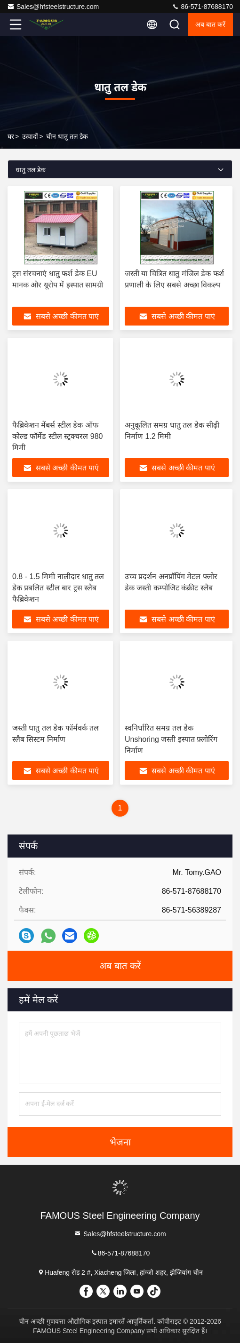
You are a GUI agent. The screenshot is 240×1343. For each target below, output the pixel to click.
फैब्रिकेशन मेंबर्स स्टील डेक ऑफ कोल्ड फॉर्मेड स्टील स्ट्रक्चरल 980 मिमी (57, 436)
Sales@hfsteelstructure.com (53, 6)
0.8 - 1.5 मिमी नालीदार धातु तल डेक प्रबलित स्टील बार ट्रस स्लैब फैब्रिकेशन (58, 587)
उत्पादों (30, 136)
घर (11, 136)
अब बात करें (210, 24)
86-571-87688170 (202, 6)
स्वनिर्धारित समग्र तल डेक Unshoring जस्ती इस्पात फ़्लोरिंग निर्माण (171, 739)
